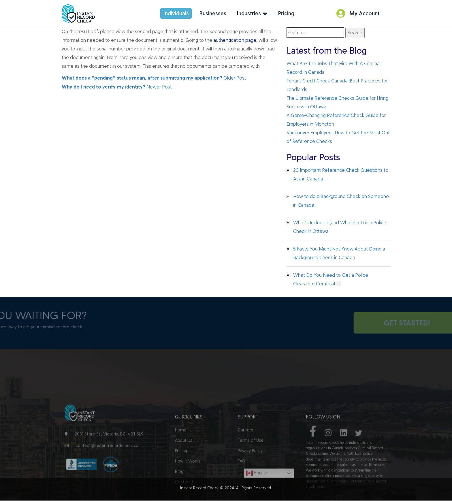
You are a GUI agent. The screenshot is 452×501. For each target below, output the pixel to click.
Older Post (154, 78)
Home (181, 457)
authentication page (234, 40)
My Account (364, 13)
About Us (183, 468)
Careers (245, 457)
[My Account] (340, 13)
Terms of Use (250, 468)
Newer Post (117, 87)
